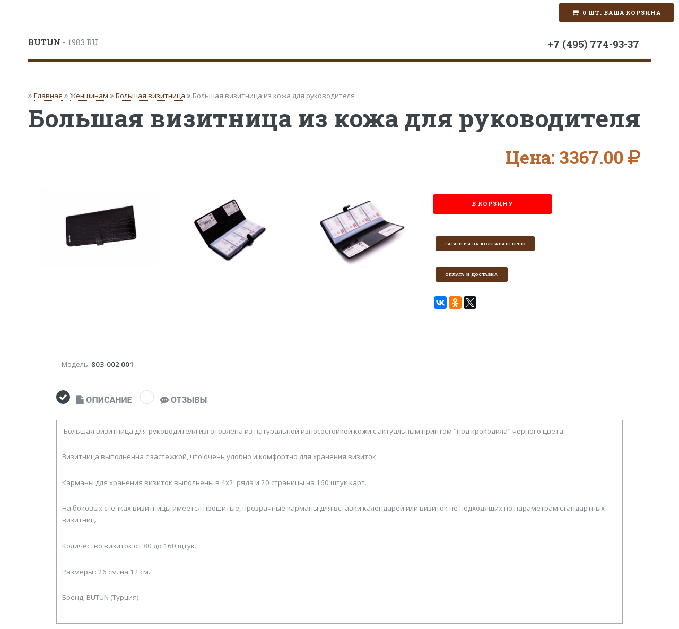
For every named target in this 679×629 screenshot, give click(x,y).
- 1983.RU (63, 42)
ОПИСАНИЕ (104, 400)
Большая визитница (150, 95)
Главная (48, 95)
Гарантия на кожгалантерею (485, 243)
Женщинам (89, 95)
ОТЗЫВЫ (183, 400)
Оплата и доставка (471, 274)
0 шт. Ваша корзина (621, 12)
